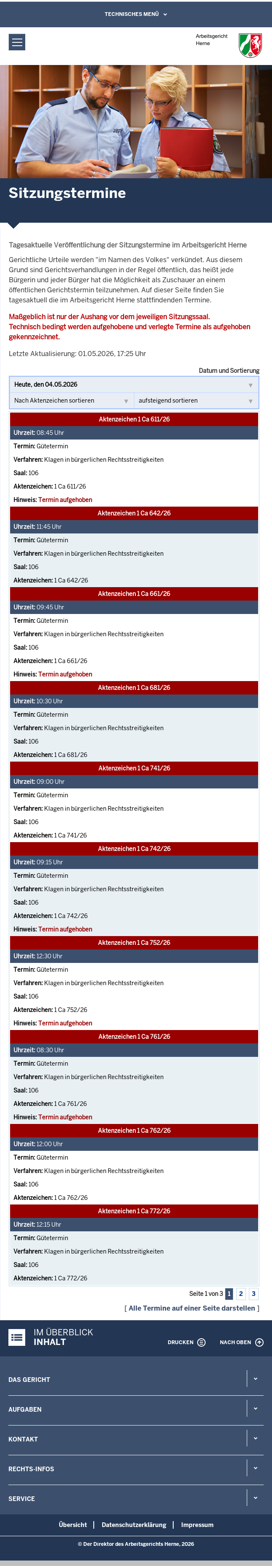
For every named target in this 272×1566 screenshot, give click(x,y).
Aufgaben (25, 1409)
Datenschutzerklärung (134, 1525)
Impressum (197, 1525)
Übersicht (73, 1525)
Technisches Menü (132, 14)
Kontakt (23, 1439)
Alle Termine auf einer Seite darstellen (192, 1308)
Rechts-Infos (31, 1469)
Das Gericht (29, 1380)
